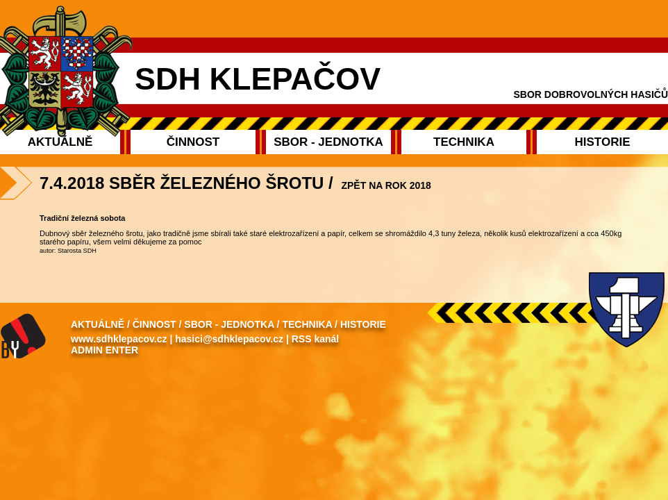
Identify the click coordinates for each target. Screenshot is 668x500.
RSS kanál (315, 338)
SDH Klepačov (258, 79)
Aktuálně (97, 324)
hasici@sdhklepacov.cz (229, 338)
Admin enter (104, 350)
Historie (363, 324)
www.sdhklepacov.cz (119, 338)
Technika (307, 324)
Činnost (154, 324)
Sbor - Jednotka (229, 324)
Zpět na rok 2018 (386, 185)
